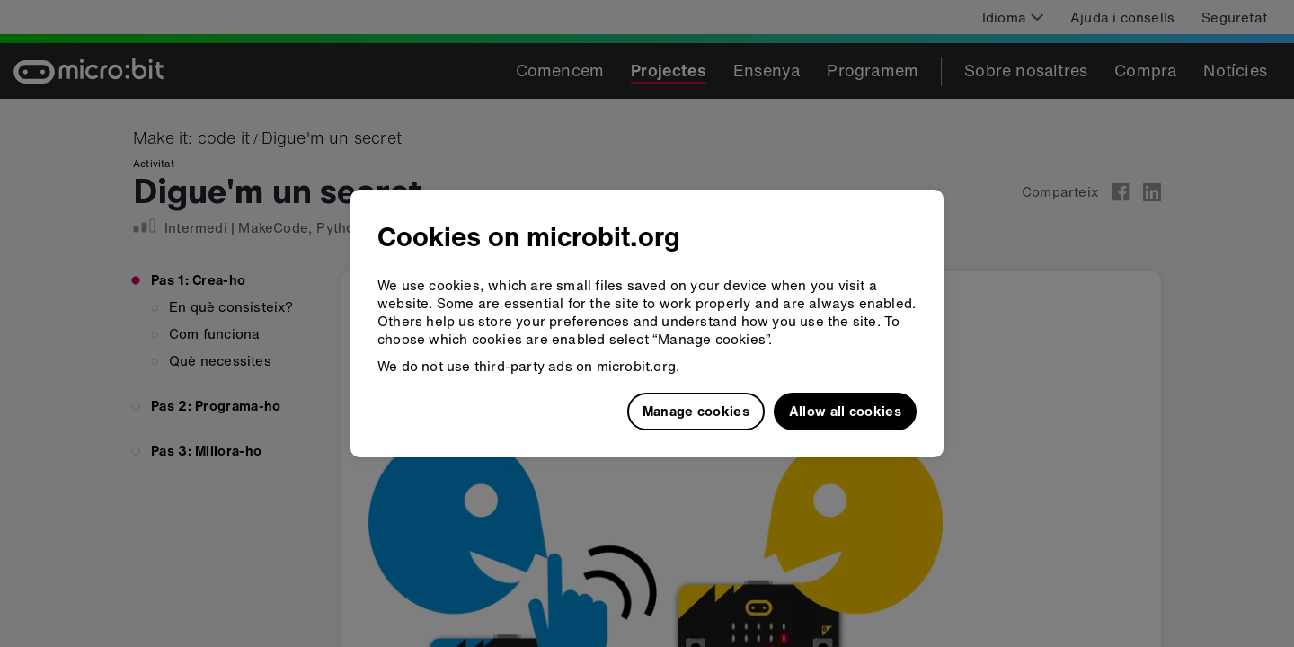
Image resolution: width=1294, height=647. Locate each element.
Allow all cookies (845, 411)
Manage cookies (696, 411)
